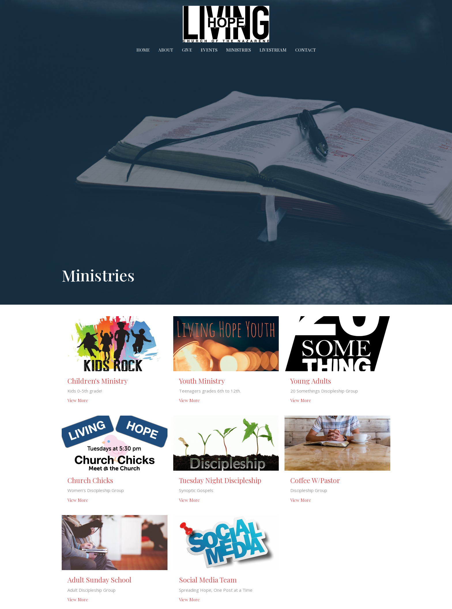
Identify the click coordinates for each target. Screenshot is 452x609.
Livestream (273, 50)
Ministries (238, 50)
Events (209, 50)
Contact (305, 50)
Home (143, 50)
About (165, 50)
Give (187, 50)
